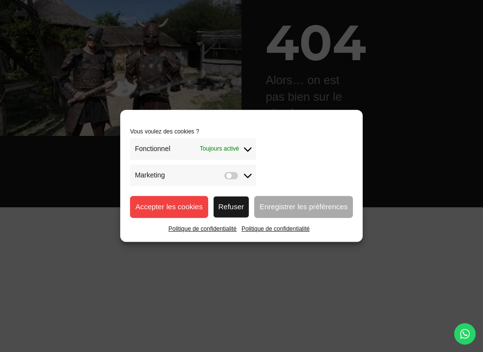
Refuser (231, 206)
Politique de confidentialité (203, 228)
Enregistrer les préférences (304, 206)
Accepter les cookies (169, 206)
